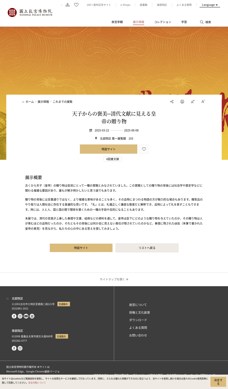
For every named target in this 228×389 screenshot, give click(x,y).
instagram (20, 316)
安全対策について (37, 382)
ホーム (30, 101)
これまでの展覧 (62, 101)
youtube (26, 316)
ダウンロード (138, 320)
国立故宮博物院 (29, 12)
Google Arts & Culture (32, 316)
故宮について (138, 305)
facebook (14, 316)
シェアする (171, 101)
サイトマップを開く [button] (112, 279)
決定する (218, 381)
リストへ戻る (147, 248)
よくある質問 (138, 327)
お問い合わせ (138, 335)
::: (61, 5)
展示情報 (43, 101)
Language (208, 5)
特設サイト (109, 149)
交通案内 (63, 304)
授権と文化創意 (139, 312)
